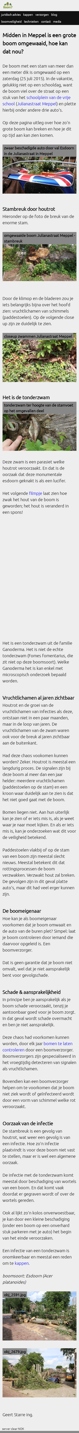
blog (54, 14)
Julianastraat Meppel (36, 103)
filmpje (35, 493)
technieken (31, 21)
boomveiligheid (11, 21)
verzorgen (42, 14)
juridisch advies (11, 14)
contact (46, 21)
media (57, 21)
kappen (28, 14)
